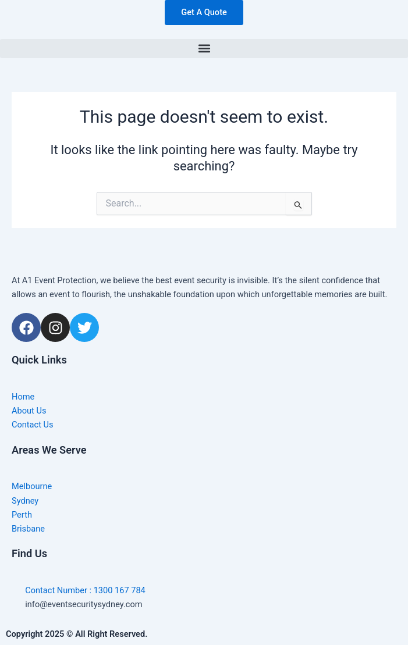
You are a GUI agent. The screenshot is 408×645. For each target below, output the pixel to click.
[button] (204, 48)
